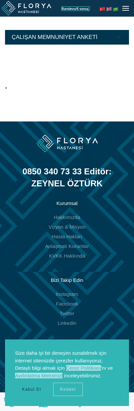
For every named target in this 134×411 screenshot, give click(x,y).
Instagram (67, 294)
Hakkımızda (67, 217)
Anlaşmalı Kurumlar (67, 246)
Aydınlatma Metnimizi (38, 375)
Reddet (68, 389)
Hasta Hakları (67, 236)
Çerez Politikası (83, 368)
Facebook (67, 304)
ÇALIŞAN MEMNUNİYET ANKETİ (55, 37)
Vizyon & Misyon (67, 227)
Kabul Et (31, 389)
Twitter (66, 313)
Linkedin (67, 323)
